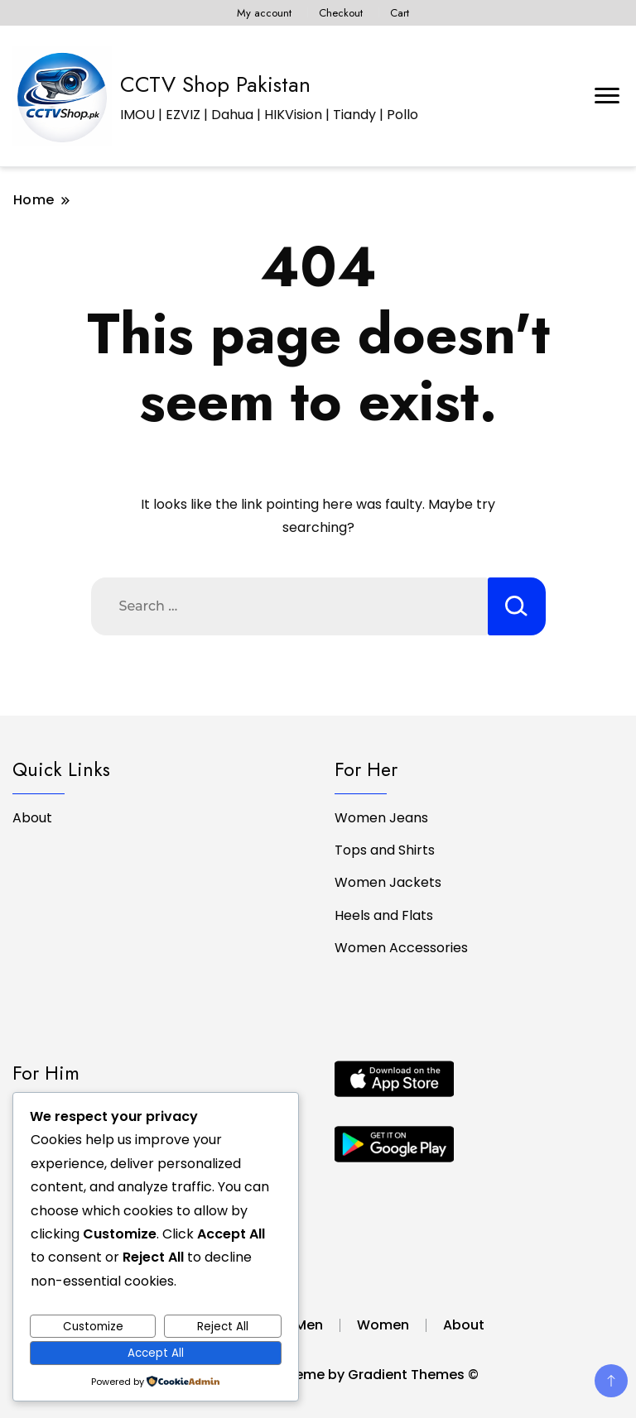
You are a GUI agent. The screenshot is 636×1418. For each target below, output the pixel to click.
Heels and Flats (384, 915)
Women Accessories (401, 947)
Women (383, 1324)
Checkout (341, 13)
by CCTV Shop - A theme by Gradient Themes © (318, 1374)
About (32, 817)
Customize (93, 1326)
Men (309, 1324)
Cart (399, 13)
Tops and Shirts (385, 850)
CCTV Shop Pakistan (215, 84)
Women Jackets (388, 882)
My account (264, 13)
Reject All (222, 1326)
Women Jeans (381, 817)
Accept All (156, 1353)
